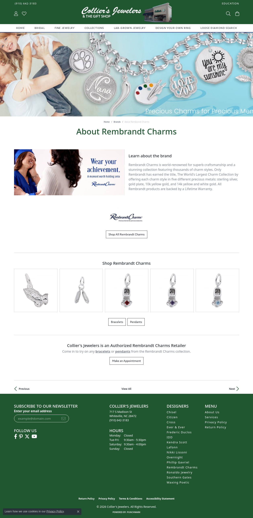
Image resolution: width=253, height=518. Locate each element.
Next (232, 389)
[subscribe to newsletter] (63, 418)
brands (117, 121)
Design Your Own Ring (173, 28)
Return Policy (215, 427)
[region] (69, 172)
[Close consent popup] (78, 511)
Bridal (40, 28)
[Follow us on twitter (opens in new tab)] (27, 436)
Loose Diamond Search (219, 28)
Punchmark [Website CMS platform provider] (133, 512)
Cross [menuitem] (171, 422)
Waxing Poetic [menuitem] (178, 482)
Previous (24, 389)
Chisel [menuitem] (172, 412)
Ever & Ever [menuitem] (176, 427)
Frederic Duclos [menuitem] (179, 432)
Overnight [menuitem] (175, 457)
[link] (25, 3)
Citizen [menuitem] (172, 417)
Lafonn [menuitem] (172, 447)
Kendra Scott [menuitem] (177, 442)
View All (126, 389)
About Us (212, 412)
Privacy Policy (216, 422)
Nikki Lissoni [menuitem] (177, 452)
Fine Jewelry (65, 28)
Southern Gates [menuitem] (179, 477)
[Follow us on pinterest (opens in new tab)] (21, 436)
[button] (230, 3)
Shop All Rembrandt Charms (127, 234)
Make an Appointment (126, 361)
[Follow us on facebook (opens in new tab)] (15, 436)
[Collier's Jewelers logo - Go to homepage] (126, 13)
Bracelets (117, 322)
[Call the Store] (119, 420)
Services (211, 417)
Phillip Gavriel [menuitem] (178, 462)
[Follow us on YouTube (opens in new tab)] (34, 436)
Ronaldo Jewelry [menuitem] (180, 472)
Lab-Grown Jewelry (130, 28)
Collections (94, 28)
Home (20, 28)
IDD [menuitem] (170, 437)
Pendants (136, 322)
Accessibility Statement (160, 498)
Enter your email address (33, 411)
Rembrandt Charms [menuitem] (182, 467)
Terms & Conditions (130, 498)
